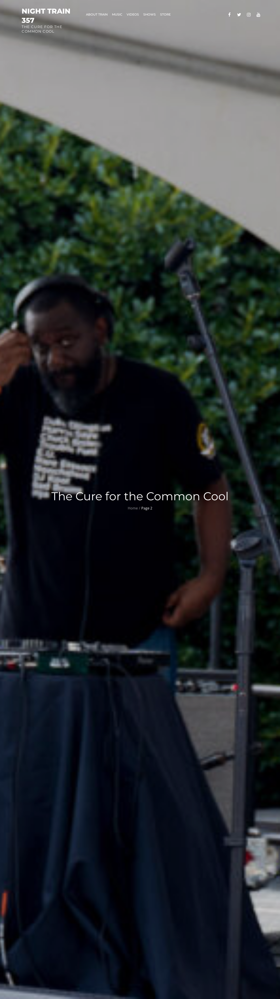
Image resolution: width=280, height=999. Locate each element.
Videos (133, 14)
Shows (149, 14)
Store (165, 14)
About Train (97, 14)
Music (117, 14)
